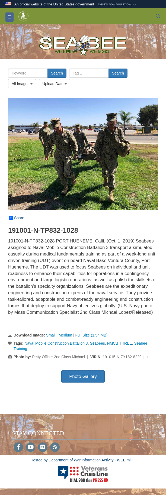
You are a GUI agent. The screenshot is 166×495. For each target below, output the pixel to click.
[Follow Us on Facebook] (18, 447)
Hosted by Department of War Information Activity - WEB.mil (80, 460)
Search (57, 73)
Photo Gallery (83, 376)
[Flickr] (42, 447)
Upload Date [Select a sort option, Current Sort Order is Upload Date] (54, 84)
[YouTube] (30, 447)
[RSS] (55, 447)
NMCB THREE (119, 343)
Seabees (97, 343)
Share (16, 218)
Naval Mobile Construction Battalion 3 (56, 343)
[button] (117, 4)
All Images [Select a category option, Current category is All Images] (22, 84)
